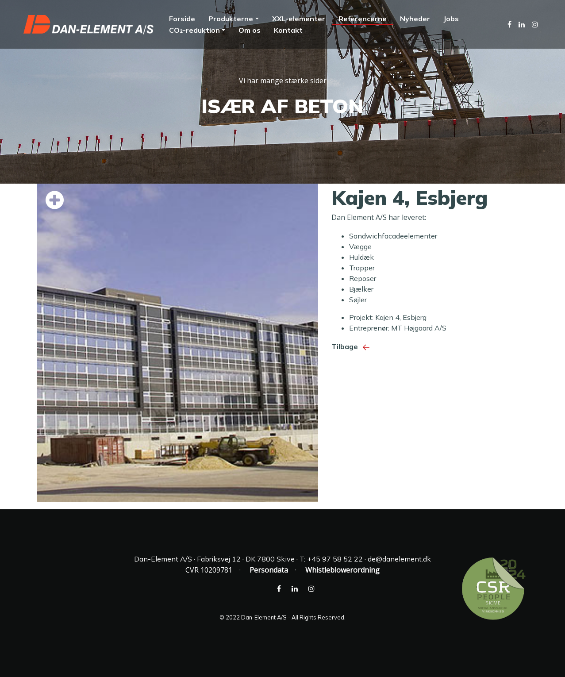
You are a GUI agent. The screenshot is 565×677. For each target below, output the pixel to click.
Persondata (269, 570)
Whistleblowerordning (342, 570)
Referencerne (362, 18)
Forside (182, 18)
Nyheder (415, 18)
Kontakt (288, 30)
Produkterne (230, 18)
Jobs (451, 18)
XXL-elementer (298, 18)
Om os (249, 30)
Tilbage (352, 346)
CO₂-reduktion (194, 30)
